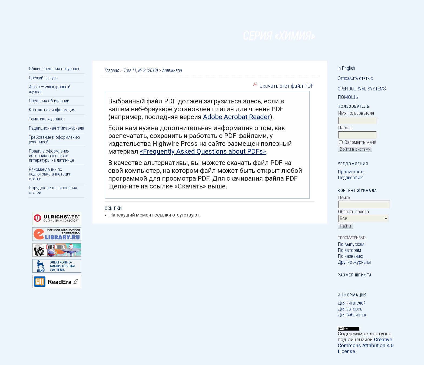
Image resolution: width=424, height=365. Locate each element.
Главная (112, 70)
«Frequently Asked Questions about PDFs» (203, 151)
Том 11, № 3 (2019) (141, 70)
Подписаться (350, 178)
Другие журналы (354, 262)
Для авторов (350, 309)
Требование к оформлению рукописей (54, 139)
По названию (350, 256)
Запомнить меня (360, 142)
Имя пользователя (356, 113)
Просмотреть (351, 172)
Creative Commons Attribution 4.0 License (366, 345)
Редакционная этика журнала (56, 128)
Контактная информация (52, 109)
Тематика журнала (46, 118)
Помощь (348, 97)
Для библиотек (352, 315)
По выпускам (351, 244)
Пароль (345, 128)
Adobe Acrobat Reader (236, 117)
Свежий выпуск (43, 77)
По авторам (349, 250)
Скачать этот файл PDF (286, 85)
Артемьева (172, 70)
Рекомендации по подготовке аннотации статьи (50, 174)
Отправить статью (355, 78)
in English (346, 68)
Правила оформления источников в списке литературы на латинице (51, 155)
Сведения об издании (49, 100)
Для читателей (352, 303)
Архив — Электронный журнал (49, 89)
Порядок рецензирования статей (53, 190)
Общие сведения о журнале (54, 68)
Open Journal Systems (362, 89)
